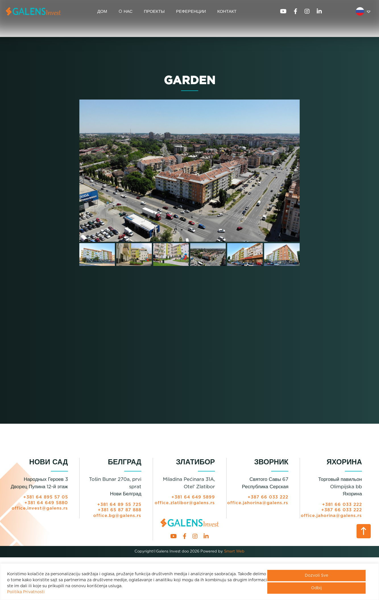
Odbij (316, 588)
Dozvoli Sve (316, 576)
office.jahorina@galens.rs (257, 503)
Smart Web (234, 551)
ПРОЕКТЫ (154, 11)
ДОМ (102, 11)
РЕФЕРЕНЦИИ (191, 11)
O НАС (125, 11)
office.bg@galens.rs (117, 516)
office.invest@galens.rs (40, 508)
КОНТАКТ (227, 11)
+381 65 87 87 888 (119, 510)
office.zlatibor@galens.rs (185, 503)
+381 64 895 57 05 (45, 497)
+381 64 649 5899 (193, 497)
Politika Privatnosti (26, 592)
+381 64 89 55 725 (119, 504)
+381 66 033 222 (342, 504)
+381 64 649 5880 (46, 503)
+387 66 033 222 (268, 497)
